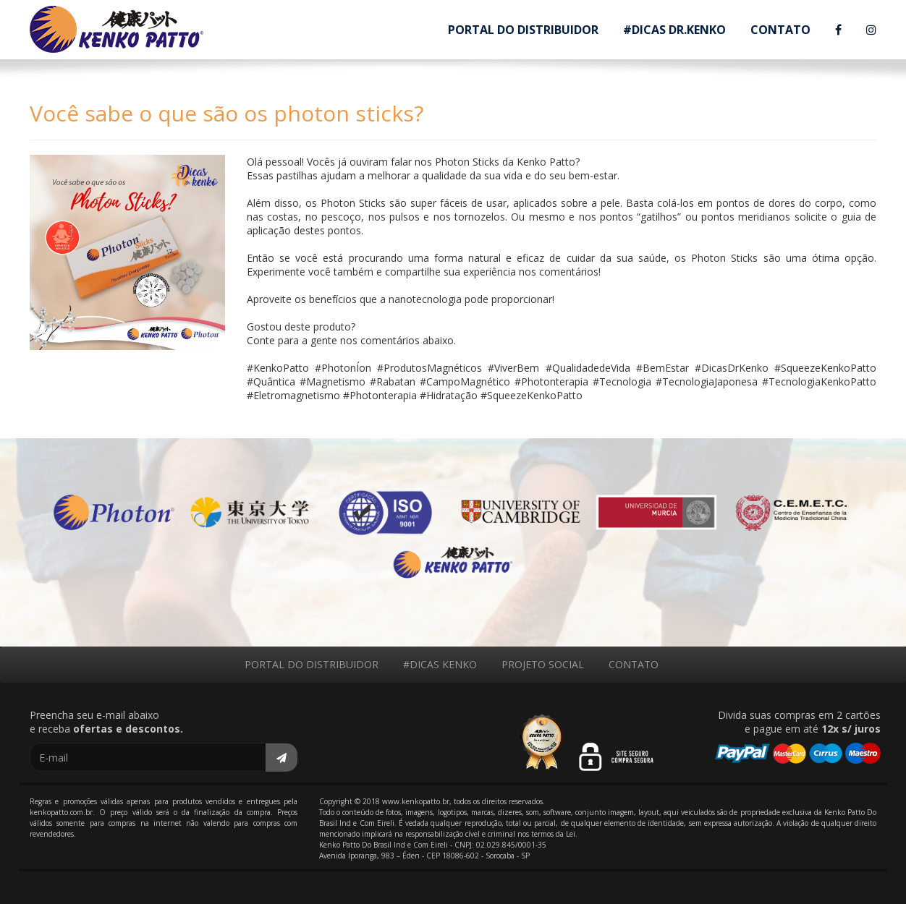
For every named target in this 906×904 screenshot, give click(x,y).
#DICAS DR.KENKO (674, 30)
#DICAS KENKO (440, 664)
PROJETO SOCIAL (542, 664)
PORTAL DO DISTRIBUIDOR (523, 30)
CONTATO (780, 30)
